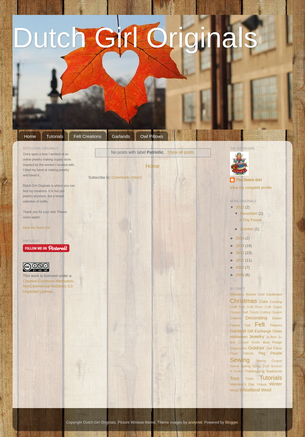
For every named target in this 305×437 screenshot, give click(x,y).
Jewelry (256, 336)
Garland (238, 330)
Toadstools (274, 371)
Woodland (250, 389)
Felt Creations (87, 136)
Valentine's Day (242, 384)
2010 (240, 267)
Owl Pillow (274, 348)
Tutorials (54, 136)
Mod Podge (272, 342)
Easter (277, 318)
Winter (275, 383)
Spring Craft (260, 366)
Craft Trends (250, 312)
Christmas (243, 301)
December (249, 213)
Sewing (240, 360)
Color (263, 302)
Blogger (231, 422)
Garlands (121, 136)
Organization (238, 348)
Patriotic (248, 353)
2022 (240, 207)
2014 (240, 238)
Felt (260, 324)
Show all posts (180, 152)
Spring (245, 366)
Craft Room (255, 307)
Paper (234, 353)
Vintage (262, 384)
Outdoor (256, 347)
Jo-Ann (271, 337)
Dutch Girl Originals (135, 37)
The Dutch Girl (249, 180)
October (247, 229)
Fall (247, 325)
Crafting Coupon (271, 312)
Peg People (270, 353)
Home (30, 136)
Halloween (239, 337)
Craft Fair (237, 307)
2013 (240, 246)
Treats (249, 378)
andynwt (195, 422)
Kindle (256, 342)
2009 (240, 275)
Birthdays (237, 294)
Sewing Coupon (269, 361)
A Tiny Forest (250, 220)
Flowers (276, 325)
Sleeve (234, 366)
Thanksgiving (254, 371)
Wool (266, 389)
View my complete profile (251, 188)
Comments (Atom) (126, 177)
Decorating (256, 317)
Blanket (251, 294)
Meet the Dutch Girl (36, 227)
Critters (235, 318)
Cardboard (274, 294)
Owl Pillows (151, 136)
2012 (240, 253)
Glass (277, 331)
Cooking (276, 302)
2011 (240, 260)
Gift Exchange (259, 331)
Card (261, 294)
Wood (234, 390)
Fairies (235, 325)
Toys (234, 378)
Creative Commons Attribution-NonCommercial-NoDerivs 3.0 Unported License (48, 286)
